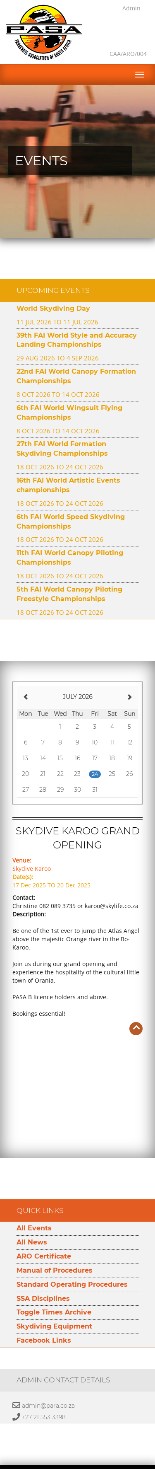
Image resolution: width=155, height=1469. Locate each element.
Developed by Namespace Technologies (77, 1464)
